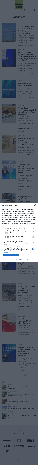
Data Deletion (11, 259)
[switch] (33, 231)
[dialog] (19, 232)
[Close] (35, 205)
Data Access (19, 259)
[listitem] (19, 228)
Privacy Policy (26, 259)
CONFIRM (10, 254)
